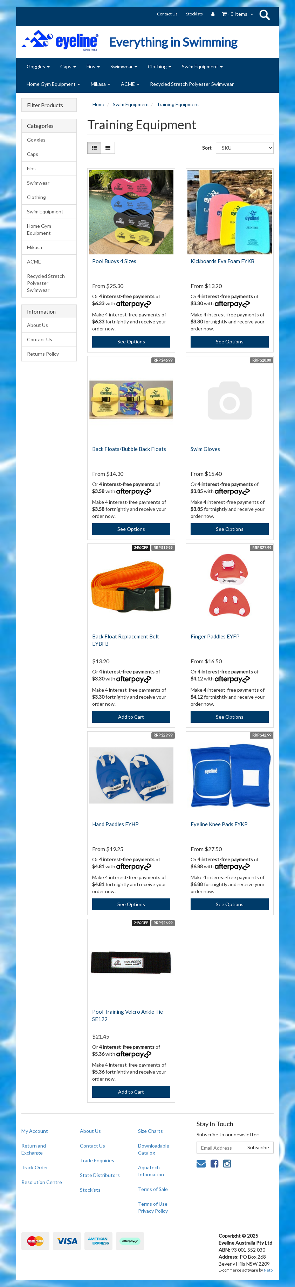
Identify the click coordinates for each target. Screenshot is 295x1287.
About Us (37, 325)
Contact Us (167, 13)
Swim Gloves (205, 449)
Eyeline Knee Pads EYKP (219, 824)
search (264, 14)
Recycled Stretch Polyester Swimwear (192, 84)
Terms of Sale (153, 1189)
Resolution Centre (41, 1182)
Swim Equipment (202, 66)
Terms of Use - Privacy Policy (154, 1207)
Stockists (194, 13)
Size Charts (150, 1131)
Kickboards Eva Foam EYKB (222, 261)
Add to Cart (131, 717)
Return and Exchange (33, 1149)
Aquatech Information (151, 1170)
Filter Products (45, 105)
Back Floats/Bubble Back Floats (129, 449)
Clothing (159, 66)
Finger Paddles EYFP (215, 636)
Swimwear (123, 66)
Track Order (34, 1167)
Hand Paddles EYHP (115, 824)
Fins (93, 66)
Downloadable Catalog (153, 1149)
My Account (34, 1131)
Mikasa (100, 84)
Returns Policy (43, 354)
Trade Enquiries (97, 1160)
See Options (131, 341)
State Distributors (100, 1175)
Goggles (38, 66)
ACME (130, 84)
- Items (234, 14)
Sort (206, 148)
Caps (68, 66)
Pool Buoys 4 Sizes (114, 261)
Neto (268, 1270)
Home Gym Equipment (53, 84)
